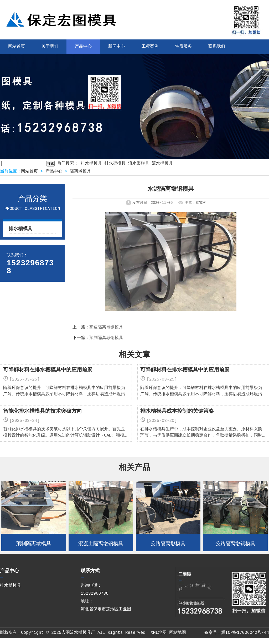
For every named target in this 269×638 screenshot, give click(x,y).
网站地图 (177, 632)
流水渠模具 (138, 163)
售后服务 (183, 46)
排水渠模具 (115, 163)
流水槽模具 (162, 163)
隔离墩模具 (80, 171)
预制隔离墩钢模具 (106, 338)
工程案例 (150, 46)
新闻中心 (116, 46)
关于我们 (50, 46)
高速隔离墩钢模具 (106, 327)
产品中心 (83, 46)
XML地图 (159, 632)
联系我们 (216, 46)
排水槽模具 (91, 163)
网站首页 (29, 171)
